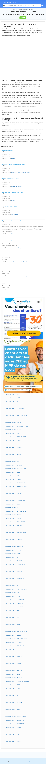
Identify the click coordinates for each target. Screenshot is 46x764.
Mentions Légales (28, 761)
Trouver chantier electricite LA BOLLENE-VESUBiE (15, 716)
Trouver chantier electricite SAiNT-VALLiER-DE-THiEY (16, 546)
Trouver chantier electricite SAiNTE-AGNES (14, 660)
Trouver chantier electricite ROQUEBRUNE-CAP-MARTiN (17, 443)
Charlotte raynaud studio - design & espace (20, 261)
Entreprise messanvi (15, 233)
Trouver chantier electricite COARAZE (13, 699)
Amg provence (14, 214)
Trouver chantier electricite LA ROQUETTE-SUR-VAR (16, 667)
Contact (35, 761)
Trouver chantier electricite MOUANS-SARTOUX (15, 458)
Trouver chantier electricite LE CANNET (13, 412)
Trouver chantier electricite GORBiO (12, 628)
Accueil (15, 9)
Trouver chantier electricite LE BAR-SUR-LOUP (15, 560)
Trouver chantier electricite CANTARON (13, 652)
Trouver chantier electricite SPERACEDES (13, 656)
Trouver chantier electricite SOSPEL (12, 536)
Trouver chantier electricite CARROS (12, 451)
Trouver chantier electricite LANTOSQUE (13, 642)
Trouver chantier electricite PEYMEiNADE (13, 465)
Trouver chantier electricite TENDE (12, 592)
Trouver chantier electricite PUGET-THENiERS (14, 599)
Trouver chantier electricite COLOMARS (13, 539)
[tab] (23, 151)
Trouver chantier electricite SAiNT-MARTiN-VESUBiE (16, 631)
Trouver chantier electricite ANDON (12, 709)
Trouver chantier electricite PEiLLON (12, 624)
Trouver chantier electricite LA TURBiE (13, 550)
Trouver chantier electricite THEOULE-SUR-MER (15, 606)
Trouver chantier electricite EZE (11, 557)
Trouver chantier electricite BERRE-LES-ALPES (14, 645)
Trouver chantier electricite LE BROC (12, 649)
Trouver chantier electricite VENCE (12, 433)
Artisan (12, 290)
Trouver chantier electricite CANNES (12, 401)
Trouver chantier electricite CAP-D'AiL (13, 493)
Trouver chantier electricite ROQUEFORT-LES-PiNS (15, 482)
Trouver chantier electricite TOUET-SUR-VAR (14, 723)
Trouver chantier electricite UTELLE (12, 706)
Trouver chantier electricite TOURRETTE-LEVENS (15, 500)
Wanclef (13, 200)
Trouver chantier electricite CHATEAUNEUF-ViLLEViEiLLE (17, 681)
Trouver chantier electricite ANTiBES (12, 397)
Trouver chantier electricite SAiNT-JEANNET (14, 525)
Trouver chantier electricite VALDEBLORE (13, 677)
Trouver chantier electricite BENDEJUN (13, 674)
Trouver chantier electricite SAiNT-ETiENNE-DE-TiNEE (16, 638)
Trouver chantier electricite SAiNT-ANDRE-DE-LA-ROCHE (17, 497)
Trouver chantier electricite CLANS (12, 713)
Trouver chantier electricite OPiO (12, 585)
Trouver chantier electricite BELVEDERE (13, 688)
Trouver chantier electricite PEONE (12, 684)
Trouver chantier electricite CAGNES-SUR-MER (15, 408)
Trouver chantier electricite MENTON (13, 422)
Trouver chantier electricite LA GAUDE (13, 475)
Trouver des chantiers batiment (26, 9)
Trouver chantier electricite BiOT (12, 461)
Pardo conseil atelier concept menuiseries (20, 172)
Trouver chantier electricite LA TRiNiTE (13, 454)
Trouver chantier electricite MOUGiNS (13, 429)
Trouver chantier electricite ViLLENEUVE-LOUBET (15, 436)
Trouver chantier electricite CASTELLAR (13, 663)
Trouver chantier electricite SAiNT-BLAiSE (13, 670)
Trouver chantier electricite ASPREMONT (13, 582)
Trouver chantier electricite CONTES (12, 472)
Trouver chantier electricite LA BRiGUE (13, 727)
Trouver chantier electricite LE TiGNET (13, 553)
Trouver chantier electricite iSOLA (12, 695)
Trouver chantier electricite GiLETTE (12, 617)
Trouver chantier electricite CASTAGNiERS (14, 614)
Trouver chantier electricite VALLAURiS (13, 419)
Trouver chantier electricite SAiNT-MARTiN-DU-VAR (16, 567)
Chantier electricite (9, 2)
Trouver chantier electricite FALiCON (12, 596)
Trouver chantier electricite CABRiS (12, 610)
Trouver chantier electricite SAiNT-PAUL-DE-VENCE (16, 532)
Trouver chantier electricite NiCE (12, 394)
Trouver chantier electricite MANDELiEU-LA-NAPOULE (16, 426)
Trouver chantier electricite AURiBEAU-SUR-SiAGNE (16, 564)
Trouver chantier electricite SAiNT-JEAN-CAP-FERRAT (16, 589)
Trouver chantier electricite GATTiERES (13, 514)
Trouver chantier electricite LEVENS (12, 504)
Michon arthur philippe (16, 247)
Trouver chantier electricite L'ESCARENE (13, 571)
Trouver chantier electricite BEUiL (12, 734)
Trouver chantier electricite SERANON (13, 741)
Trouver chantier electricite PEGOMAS (13, 479)
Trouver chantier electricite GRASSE (12, 405)
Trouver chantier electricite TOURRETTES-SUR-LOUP (16, 511)
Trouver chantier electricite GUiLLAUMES (13, 702)
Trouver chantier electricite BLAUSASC (13, 621)
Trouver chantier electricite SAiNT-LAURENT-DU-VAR (16, 415)
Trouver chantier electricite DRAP (12, 507)
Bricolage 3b (14, 158)
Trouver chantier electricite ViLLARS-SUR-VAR (14, 720)
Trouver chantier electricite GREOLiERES (13, 738)
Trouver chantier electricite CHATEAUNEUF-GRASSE (16, 543)
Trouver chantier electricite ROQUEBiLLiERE (14, 603)
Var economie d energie (16, 186)
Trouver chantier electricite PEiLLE (12, 575)
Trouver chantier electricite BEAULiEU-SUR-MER (15, 521)
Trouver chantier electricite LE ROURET (13, 518)
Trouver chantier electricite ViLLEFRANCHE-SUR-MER (16, 486)
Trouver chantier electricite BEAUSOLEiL (13, 440)
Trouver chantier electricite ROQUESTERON (14, 730)
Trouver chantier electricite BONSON (13, 691)
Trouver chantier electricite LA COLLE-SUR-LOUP (15, 468)
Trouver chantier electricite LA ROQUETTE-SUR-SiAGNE (16, 490)
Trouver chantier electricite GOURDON (13, 745)
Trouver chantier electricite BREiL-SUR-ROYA (14, 578)
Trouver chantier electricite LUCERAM (13, 635)
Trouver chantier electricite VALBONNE (13, 447)
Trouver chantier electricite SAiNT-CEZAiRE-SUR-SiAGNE (17, 528)
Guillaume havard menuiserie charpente (20, 275)
